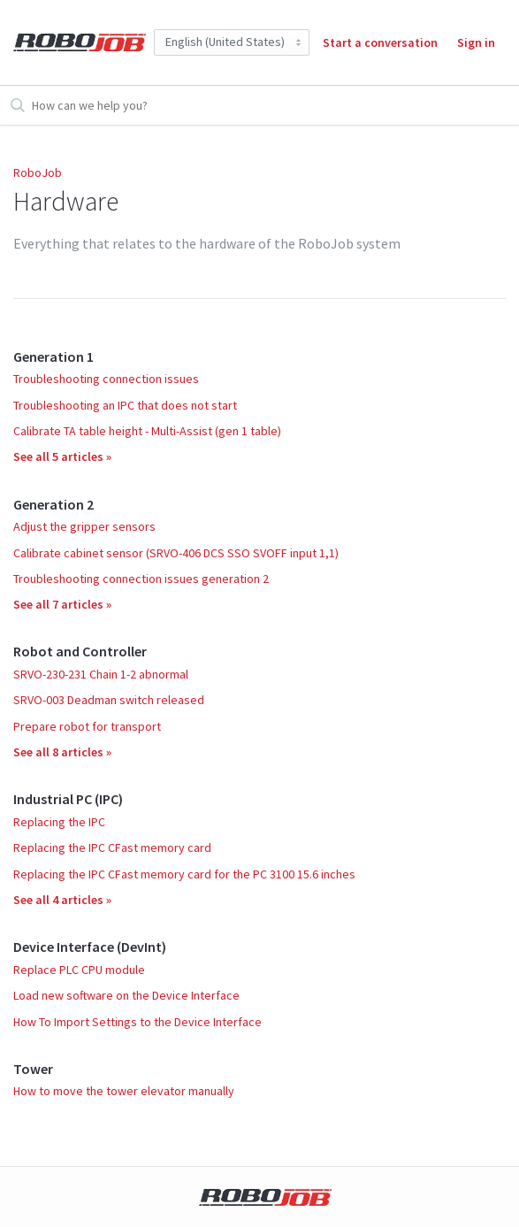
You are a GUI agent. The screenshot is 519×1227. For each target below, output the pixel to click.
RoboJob (37, 172)
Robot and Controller (80, 651)
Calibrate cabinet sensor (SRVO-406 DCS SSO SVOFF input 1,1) (176, 553)
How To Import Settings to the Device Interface (137, 1022)
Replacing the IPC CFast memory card (112, 847)
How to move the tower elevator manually (123, 1091)
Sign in (476, 42)
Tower (33, 1068)
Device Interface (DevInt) (89, 946)
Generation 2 (53, 504)
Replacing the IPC (59, 822)
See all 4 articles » (62, 900)
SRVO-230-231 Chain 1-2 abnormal (100, 674)
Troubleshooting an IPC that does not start (125, 405)
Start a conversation (380, 42)
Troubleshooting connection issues (106, 379)
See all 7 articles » (62, 604)
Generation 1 (53, 356)
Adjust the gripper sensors (84, 526)
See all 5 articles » (62, 456)
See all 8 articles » (62, 752)
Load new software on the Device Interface (126, 995)
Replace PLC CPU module (79, 970)
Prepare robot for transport (87, 726)
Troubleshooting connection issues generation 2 (141, 579)
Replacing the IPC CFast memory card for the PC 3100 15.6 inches (184, 874)
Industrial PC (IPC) (68, 799)
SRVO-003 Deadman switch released (108, 700)
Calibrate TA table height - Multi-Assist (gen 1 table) (147, 431)
